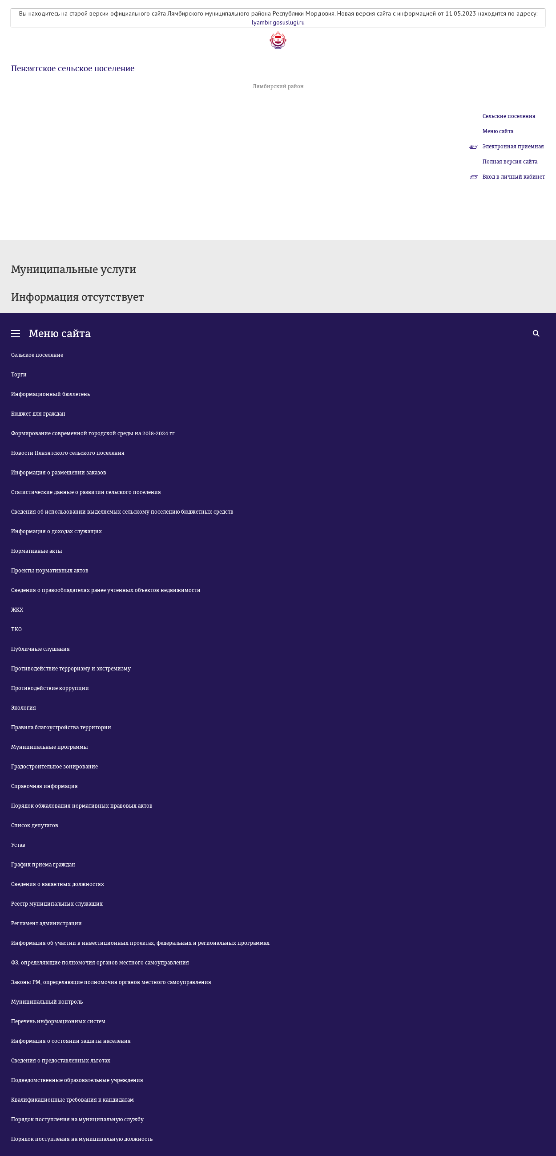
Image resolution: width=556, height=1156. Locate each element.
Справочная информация (44, 786)
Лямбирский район (278, 86)
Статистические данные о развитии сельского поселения (86, 492)
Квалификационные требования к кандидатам (72, 1100)
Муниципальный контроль (47, 1002)
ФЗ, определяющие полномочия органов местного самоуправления (100, 963)
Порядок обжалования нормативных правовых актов (82, 806)
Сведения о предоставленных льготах (60, 1061)
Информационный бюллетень (50, 394)
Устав (18, 845)
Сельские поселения (509, 116)
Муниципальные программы (49, 747)
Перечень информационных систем (58, 1021)
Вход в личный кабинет (514, 177)
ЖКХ (17, 610)
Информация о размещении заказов (58, 473)
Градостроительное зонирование (54, 767)
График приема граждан (43, 865)
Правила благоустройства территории (61, 727)
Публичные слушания (40, 649)
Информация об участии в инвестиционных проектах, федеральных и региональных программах (140, 943)
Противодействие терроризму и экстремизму (71, 669)
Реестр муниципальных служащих (57, 904)
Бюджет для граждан (38, 414)
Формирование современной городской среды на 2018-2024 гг (93, 433)
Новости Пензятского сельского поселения (68, 453)
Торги (19, 375)
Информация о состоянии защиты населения (71, 1041)
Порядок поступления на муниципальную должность (82, 1139)
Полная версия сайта (510, 162)
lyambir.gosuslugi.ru (278, 22)
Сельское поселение (37, 355)
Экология (23, 708)
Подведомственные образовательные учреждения (77, 1080)
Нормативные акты (36, 551)
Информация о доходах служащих (56, 531)
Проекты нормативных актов (50, 571)
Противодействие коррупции (50, 688)
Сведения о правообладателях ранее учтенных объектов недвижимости (106, 590)
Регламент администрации (46, 923)
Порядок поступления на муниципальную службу (77, 1119)
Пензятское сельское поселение (72, 69)
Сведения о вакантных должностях (57, 884)
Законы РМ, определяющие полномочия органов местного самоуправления (111, 982)
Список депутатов (34, 825)
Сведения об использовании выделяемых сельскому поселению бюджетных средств (122, 512)
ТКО (16, 629)
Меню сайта (498, 131)
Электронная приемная (513, 146)
